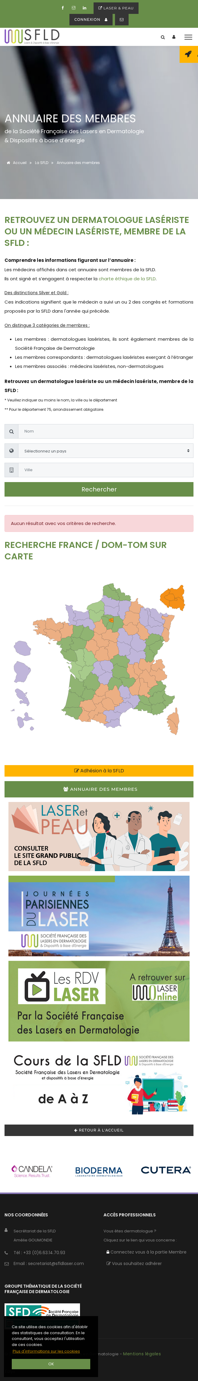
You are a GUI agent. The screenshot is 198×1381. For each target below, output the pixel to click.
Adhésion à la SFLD (99, 770)
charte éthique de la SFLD (127, 278)
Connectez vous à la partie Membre (147, 1252)
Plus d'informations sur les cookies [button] (46, 1351)
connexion (90, 19)
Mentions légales (142, 1354)
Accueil (16, 162)
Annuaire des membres (100, 789)
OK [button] (51, 1364)
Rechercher (99, 489)
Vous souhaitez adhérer (134, 1263)
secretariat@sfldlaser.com (56, 1263)
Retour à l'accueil (98, 1130)
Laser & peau (116, 8)
